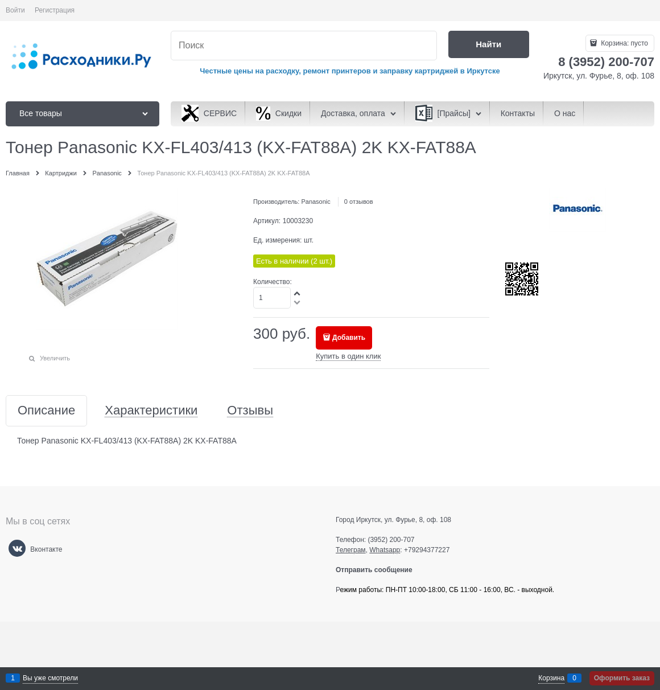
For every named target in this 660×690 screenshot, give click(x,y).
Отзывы (250, 410)
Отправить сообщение (379, 570)
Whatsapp (384, 550)
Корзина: (623, 43)
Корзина (551, 678)
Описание (46, 410)
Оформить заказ (622, 678)
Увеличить (55, 358)
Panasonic (315, 201)
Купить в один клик (348, 356)
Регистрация (55, 10)
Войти (15, 10)
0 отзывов (358, 201)
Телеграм (351, 550)
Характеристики (151, 410)
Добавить (348, 338)
